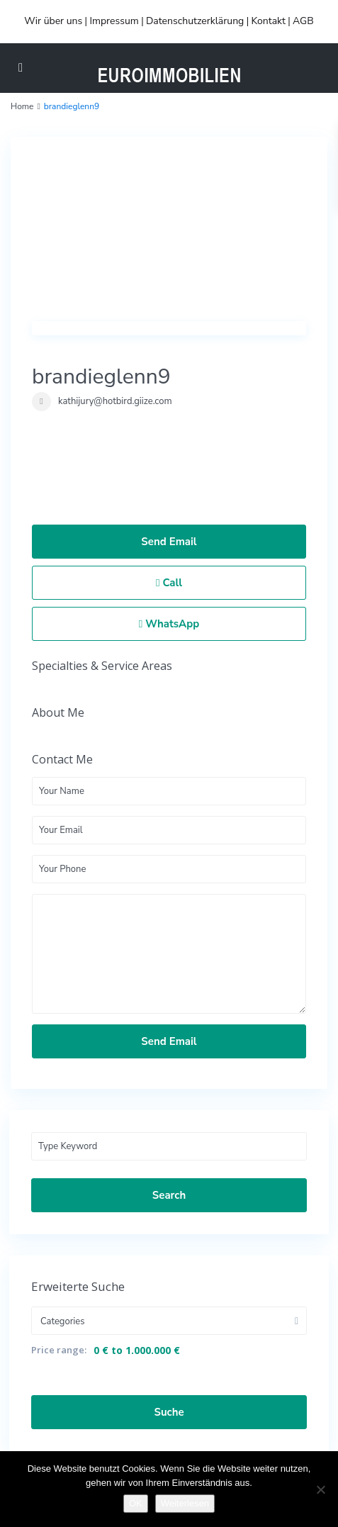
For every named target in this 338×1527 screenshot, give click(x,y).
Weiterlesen (185, 1503)
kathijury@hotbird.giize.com (115, 401)
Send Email (168, 542)
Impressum (113, 21)
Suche (169, 1412)
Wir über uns (53, 21)
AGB (303, 21)
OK (135, 1503)
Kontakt (268, 21)
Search (169, 1195)
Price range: (58, 1350)
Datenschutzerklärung (195, 21)
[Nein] (320, 1489)
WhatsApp (169, 624)
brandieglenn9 (101, 376)
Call (169, 583)
